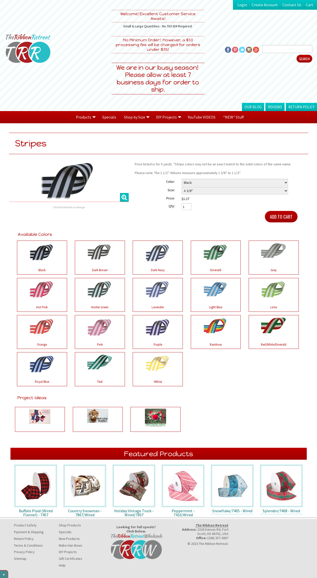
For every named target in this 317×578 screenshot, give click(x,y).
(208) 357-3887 (217, 538)
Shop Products (70, 525)
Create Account (265, 4)
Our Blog (253, 107)
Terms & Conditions (28, 545)
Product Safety (25, 525)
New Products (69, 538)
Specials (109, 117)
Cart (309, 4)
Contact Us (291, 4)
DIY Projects (68, 552)
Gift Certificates (70, 558)
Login (242, 4)
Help (62, 565)
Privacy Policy (24, 552)
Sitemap (20, 558)
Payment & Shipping (29, 532)
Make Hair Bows (70, 545)
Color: (170, 181)
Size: (171, 190)
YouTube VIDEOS (201, 117)
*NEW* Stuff (233, 117)
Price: (170, 198)
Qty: (172, 206)
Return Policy (301, 107)
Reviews (275, 107)
